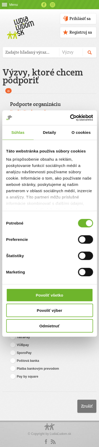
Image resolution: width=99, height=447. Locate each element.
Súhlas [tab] (18, 132)
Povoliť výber (49, 310)
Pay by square (24, 377)
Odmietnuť (49, 325)
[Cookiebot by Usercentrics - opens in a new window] (70, 117)
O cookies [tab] (81, 132)
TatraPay (20, 337)
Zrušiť (87, 406)
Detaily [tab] (49, 132)
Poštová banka (24, 361)
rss (53, 441)
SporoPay (21, 353)
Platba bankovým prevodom (34, 369)
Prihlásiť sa (80, 18)
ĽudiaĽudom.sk (60, 434)
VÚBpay (19, 345)
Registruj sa (80, 32)
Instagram (52, 4)
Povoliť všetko (49, 295)
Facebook (43, 4)
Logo (49, 429)
